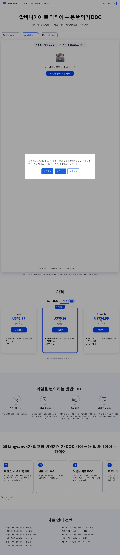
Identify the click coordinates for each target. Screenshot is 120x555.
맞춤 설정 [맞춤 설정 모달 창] (73, 171)
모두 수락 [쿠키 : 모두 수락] (47, 171)
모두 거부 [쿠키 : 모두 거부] (60, 171)
